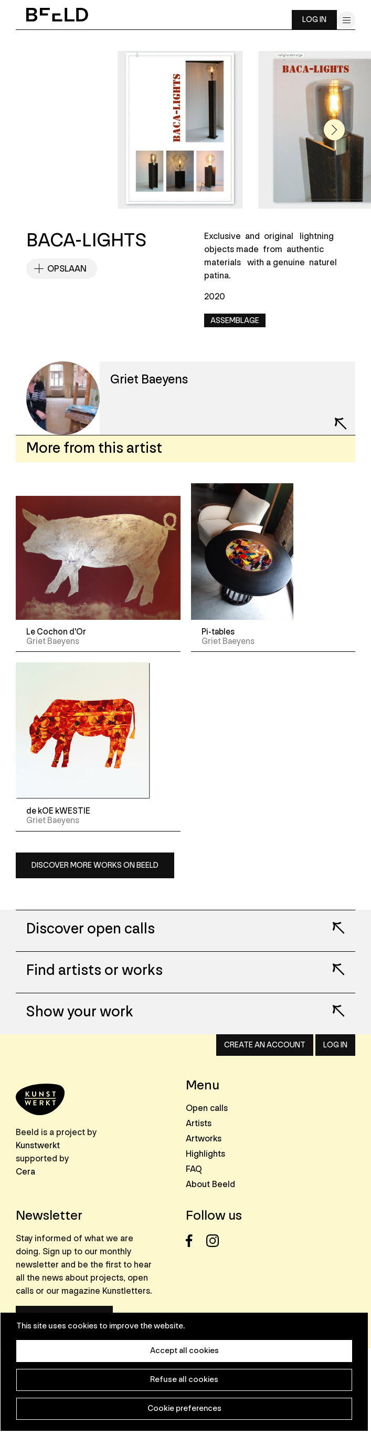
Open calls (207, 1108)
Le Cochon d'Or (56, 632)
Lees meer (332, 921)
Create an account (264, 1045)
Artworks (203, 1138)
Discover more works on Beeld (94, 865)
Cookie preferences (184, 1409)
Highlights (205, 1153)
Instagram (215, 1241)
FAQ (194, 1169)
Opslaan (67, 268)
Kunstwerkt (38, 1145)
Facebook (195, 1241)
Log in (314, 20)
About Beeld (210, 1184)
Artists (198, 1123)
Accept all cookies (184, 1351)
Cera (25, 1171)
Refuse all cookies (184, 1380)
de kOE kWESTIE (58, 811)
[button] (334, 129)
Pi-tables (218, 632)
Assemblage (234, 321)
